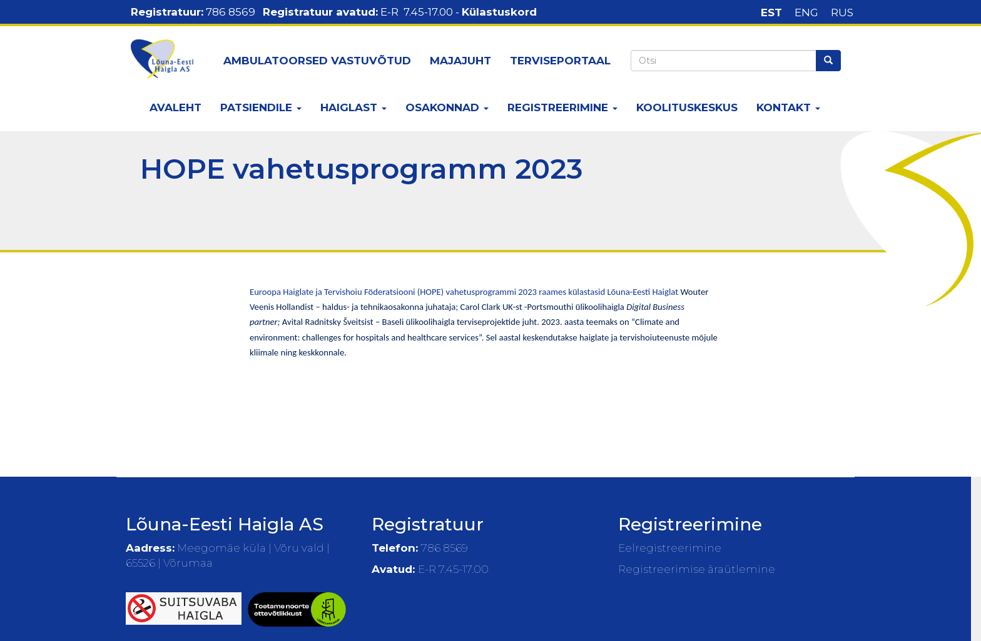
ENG (806, 12)
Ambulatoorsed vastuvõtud (317, 60)
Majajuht (460, 60)
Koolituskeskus (687, 107)
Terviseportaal (560, 60)
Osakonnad (447, 107)
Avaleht (175, 107)
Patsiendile (261, 107)
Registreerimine (562, 107)
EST (771, 12)
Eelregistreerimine (669, 548)
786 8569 (230, 12)
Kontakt (788, 107)
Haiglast (353, 107)
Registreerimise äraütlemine (696, 569)
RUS (842, 12)
